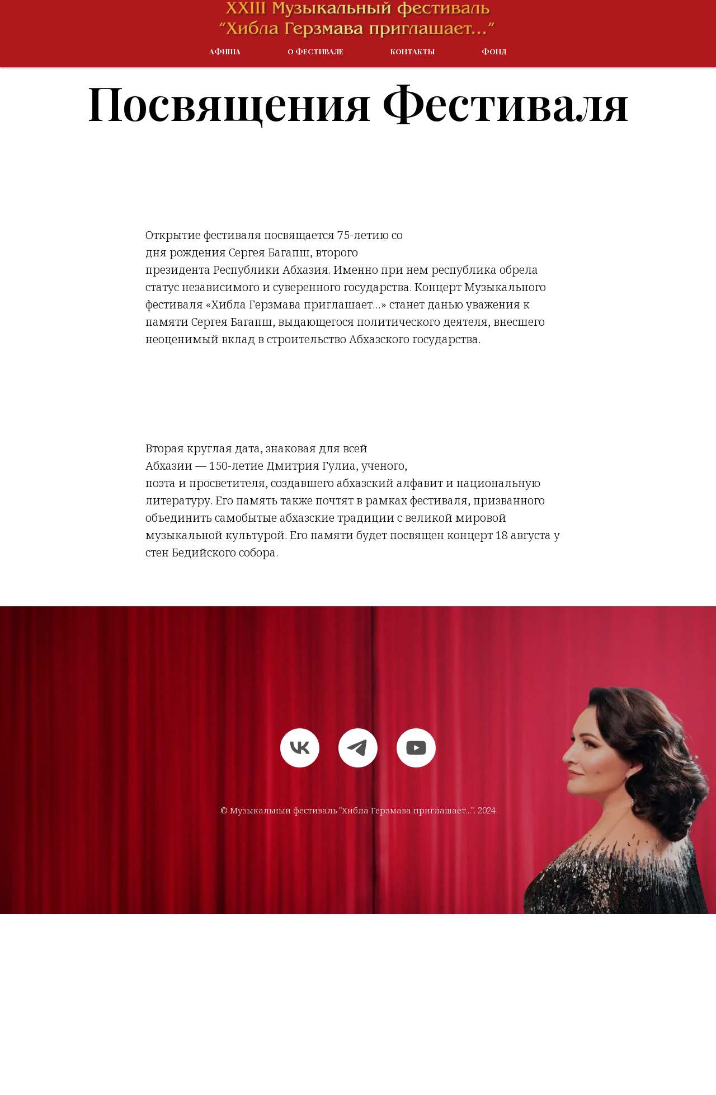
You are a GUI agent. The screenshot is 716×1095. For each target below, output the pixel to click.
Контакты (412, 51)
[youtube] (416, 748)
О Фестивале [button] (315, 51)
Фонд (494, 51)
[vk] (299, 748)
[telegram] (358, 748)
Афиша (225, 51)
